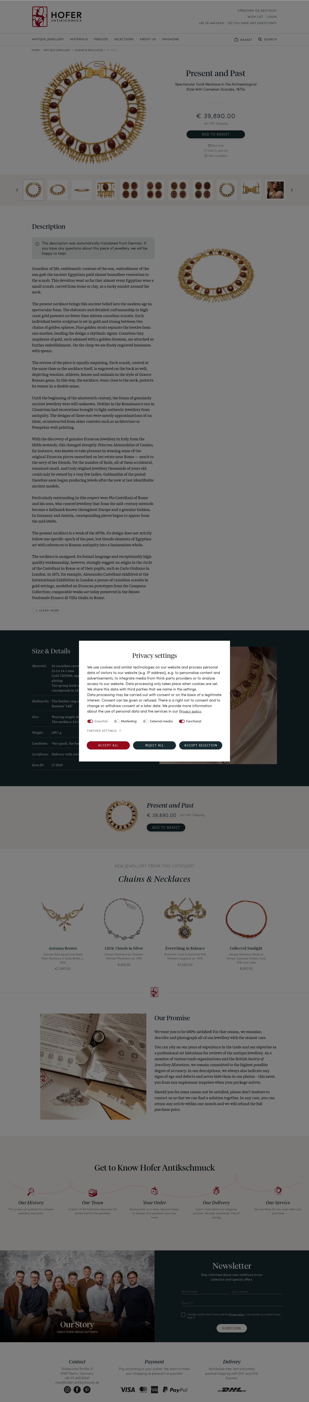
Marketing (129, 721)
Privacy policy (190, 711)
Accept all (108, 745)
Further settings (102, 730)
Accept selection (200, 745)
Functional (193, 721)
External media (161, 721)
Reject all (154, 745)
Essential (101, 721)
